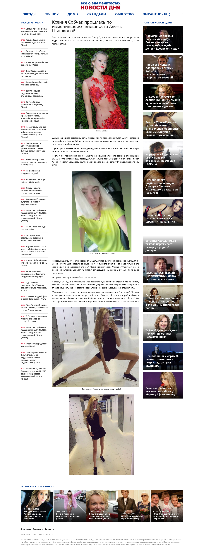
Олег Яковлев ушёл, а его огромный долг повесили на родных (34, 73)
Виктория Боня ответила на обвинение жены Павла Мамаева (32, 238)
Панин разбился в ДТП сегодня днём (34, 228)
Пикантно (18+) (156, 14)
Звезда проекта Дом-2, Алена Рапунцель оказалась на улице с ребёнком (34, 31)
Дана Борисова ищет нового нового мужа (33, 180)
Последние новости (32, 22)
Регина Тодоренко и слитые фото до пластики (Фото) (33, 42)
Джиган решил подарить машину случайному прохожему (32, 93)
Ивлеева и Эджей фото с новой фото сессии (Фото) (34, 297)
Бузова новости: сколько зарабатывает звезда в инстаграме (31, 190)
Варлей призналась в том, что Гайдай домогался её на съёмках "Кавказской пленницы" (33, 250)
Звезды (29, 14)
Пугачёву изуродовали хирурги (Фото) (34, 345)
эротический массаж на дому (81, 277)
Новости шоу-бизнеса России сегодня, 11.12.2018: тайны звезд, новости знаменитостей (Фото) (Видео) (34, 215)
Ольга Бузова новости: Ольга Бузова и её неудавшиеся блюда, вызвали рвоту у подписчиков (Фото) (34, 357)
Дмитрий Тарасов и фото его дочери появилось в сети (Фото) (34, 162)
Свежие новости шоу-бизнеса (37, 486)
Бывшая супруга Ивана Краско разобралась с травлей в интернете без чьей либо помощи (34, 117)
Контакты (49, 529)
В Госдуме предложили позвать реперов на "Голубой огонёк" (34, 319)
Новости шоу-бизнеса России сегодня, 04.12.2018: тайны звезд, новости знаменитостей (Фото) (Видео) (34, 373)
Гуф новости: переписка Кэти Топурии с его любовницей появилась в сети (34, 286)
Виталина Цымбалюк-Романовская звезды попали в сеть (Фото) (34, 54)
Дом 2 (73, 14)
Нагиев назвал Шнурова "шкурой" (30, 172)
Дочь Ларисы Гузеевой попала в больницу (34, 83)
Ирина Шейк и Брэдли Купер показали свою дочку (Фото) (34, 263)
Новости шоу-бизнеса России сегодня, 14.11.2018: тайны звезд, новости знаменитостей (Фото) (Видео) (34, 132)
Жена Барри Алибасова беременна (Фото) (34, 63)
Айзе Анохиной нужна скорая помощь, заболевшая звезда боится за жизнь (34, 307)
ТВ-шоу (52, 14)
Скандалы (96, 14)
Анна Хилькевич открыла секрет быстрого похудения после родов (33, 274)
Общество (124, 14)
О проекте (26, 529)
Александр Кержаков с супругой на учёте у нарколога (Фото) (34, 202)
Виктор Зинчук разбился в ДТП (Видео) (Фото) (32, 104)
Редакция (38, 529)
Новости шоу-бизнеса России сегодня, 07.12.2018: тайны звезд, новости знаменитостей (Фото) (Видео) (34, 332)
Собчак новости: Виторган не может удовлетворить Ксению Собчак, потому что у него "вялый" (33, 148)
